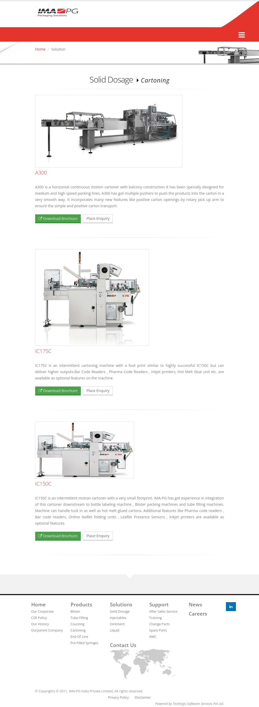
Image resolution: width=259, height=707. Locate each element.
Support (159, 604)
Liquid (114, 630)
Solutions (121, 604)
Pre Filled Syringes (84, 643)
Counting (77, 624)
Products (81, 604)
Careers (198, 613)
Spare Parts (158, 630)
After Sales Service (163, 611)
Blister (75, 611)
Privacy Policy (118, 697)
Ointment (117, 624)
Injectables (118, 618)
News (195, 604)
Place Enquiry (97, 218)
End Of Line (79, 636)
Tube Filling (79, 618)
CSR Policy (39, 618)
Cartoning (78, 630)
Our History (40, 624)
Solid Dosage (120, 611)
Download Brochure (58, 218)
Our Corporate (42, 611)
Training (155, 618)
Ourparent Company (47, 630)
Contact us (123, 645)
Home (40, 49)
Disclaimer (143, 697)
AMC (152, 636)
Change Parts (159, 624)
